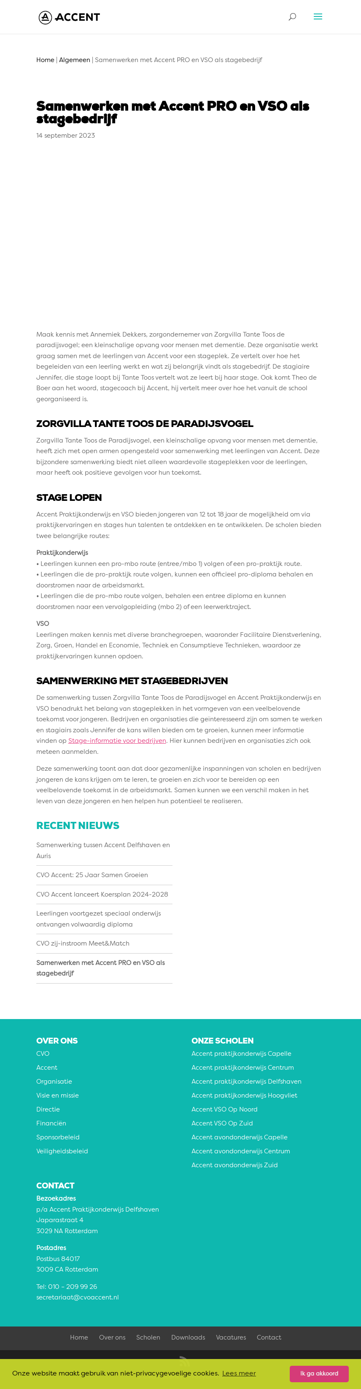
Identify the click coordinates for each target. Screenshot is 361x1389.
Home (79, 1338)
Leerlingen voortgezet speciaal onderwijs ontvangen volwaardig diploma (98, 919)
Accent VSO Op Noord (224, 1110)
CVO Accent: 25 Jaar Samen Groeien (92, 876)
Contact (269, 1338)
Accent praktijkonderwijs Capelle (241, 1054)
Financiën (51, 1124)
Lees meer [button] (239, 1373)
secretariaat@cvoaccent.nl (77, 1298)
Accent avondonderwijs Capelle (239, 1138)
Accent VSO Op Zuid (222, 1124)
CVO (42, 1054)
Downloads (188, 1338)
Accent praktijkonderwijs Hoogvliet (244, 1096)
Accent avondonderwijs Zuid (234, 1166)
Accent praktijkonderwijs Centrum (242, 1068)
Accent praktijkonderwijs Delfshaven (246, 1082)
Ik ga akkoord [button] (319, 1374)
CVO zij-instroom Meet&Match (82, 944)
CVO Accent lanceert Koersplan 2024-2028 (102, 895)
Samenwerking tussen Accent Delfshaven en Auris (103, 851)
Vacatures (231, 1338)
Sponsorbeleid (58, 1138)
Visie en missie (57, 1096)
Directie (48, 1110)
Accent (46, 1068)
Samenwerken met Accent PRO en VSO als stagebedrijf (100, 969)
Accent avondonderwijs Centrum (240, 1152)
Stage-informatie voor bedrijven (117, 741)
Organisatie (54, 1082)
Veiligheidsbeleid (62, 1152)
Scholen (148, 1338)
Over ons (112, 1338)
